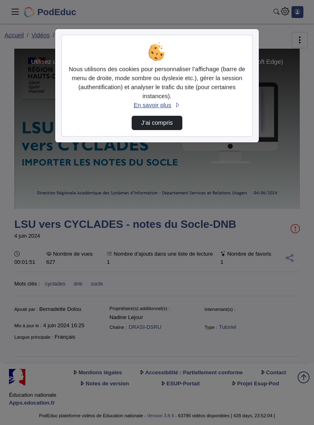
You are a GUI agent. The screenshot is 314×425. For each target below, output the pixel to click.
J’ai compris (157, 122)
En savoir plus (157, 105)
